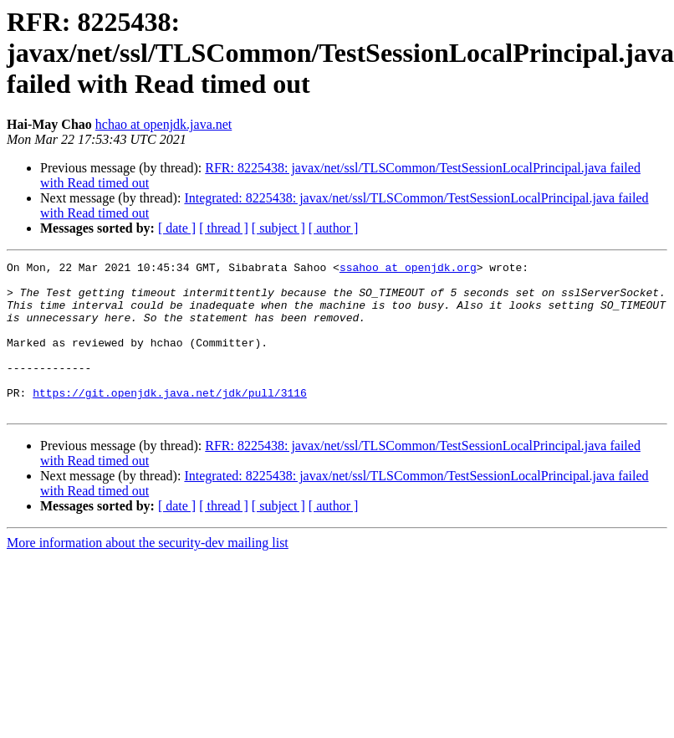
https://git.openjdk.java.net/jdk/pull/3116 (170, 420)
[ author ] (334, 228)
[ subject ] (278, 228)
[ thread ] (223, 228)
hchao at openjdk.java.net (163, 124)
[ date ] (177, 228)
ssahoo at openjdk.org (408, 269)
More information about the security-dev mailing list (147, 573)
